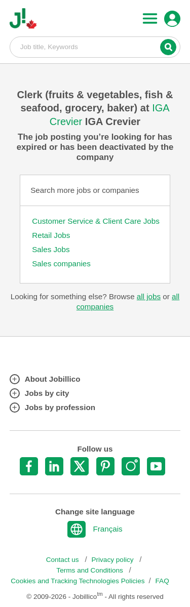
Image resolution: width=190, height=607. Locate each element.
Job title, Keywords (95, 46)
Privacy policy (113, 559)
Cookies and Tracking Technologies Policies (77, 581)
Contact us (63, 559)
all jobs (149, 296)
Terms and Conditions (90, 570)
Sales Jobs (50, 249)
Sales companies (61, 263)
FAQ (162, 581)
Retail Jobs (51, 235)
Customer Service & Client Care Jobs (96, 221)
